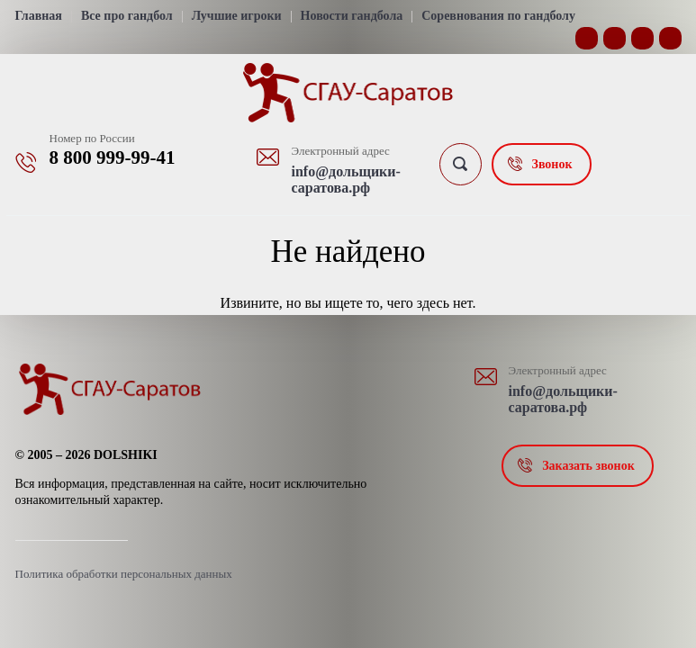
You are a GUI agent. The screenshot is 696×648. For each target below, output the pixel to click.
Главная (38, 15)
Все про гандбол (127, 15)
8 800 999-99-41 (113, 157)
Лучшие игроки (237, 15)
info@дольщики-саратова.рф (346, 179)
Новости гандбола (352, 15)
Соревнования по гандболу (498, 15)
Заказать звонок (588, 465)
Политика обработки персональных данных (123, 573)
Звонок (552, 164)
